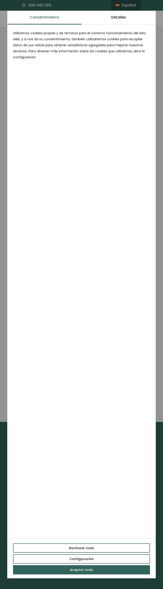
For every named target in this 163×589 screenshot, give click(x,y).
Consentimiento (44, 17)
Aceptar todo (81, 569)
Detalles (118, 17)
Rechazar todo (81, 548)
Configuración (81, 559)
